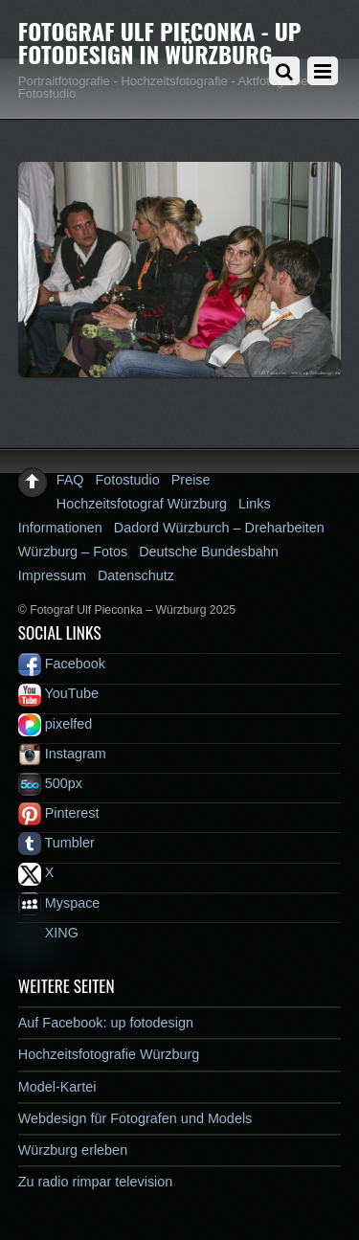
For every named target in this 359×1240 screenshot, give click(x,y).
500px (50, 783)
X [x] (36, 872)
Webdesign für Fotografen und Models (135, 1118)
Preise (191, 479)
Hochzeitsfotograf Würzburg (141, 503)
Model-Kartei (57, 1086)
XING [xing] (48, 932)
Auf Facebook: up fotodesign (105, 1022)
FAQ (70, 479)
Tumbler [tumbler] (56, 842)
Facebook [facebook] (61, 663)
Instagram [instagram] (62, 753)
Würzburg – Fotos (72, 551)
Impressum (52, 575)
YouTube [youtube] (58, 693)
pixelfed (55, 724)
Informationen (60, 527)
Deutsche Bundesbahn (209, 551)
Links (254, 503)
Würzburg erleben (72, 1150)
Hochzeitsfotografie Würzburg (109, 1054)
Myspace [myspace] (59, 903)
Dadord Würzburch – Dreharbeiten (219, 527)
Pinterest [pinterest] (59, 813)
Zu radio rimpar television (95, 1181)
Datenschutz (136, 575)
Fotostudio (128, 479)
